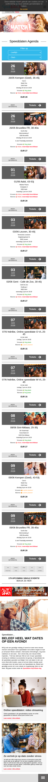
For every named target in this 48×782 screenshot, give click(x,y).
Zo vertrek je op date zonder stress (22, 756)
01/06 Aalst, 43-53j (24, 181)
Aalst (8, 567)
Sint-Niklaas (40, 570)
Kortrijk (16, 570)
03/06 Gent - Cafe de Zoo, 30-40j (24, 281)
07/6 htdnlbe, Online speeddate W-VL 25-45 (24, 380)
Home (17, 12)
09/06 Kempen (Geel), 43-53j (24, 477)
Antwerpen (16, 567)
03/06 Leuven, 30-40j (24, 231)
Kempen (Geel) (8, 570)
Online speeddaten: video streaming (23, 710)
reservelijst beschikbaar (30, 93)
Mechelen (31, 570)
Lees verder (7, 718)
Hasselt (40, 567)
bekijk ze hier (24, 579)
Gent (32, 567)
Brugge (24, 567)
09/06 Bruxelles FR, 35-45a (24, 527)
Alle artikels (16, 718)
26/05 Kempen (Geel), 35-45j (24, 77)
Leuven (24, 570)
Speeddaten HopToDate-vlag (32, 668)
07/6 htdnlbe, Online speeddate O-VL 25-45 (24, 332)
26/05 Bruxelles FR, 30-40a (24, 128)
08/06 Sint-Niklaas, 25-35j (24, 427)
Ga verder (24, 9)
